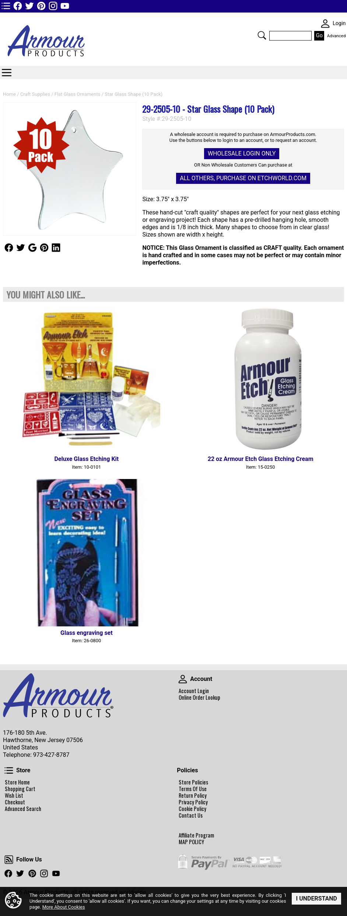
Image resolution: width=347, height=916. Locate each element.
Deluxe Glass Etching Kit (86, 458)
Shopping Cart (20, 789)
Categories (6, 72)
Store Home (17, 782)
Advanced (336, 35)
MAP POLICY (191, 842)
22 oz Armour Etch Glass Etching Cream (260, 458)
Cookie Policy (192, 808)
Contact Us (191, 815)
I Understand (316, 898)
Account (183, 679)
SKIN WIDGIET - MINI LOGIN (325, 23)
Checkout (15, 802)
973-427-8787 (51, 754)
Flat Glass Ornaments (78, 94)
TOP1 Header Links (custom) (6, 6)
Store (9, 770)
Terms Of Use (193, 789)
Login (339, 23)
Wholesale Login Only (242, 153)
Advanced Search (23, 808)
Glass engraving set (86, 632)
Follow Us (9, 248)
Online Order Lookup (199, 697)
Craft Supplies (35, 94)
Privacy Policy (193, 802)
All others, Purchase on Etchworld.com (243, 178)
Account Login (194, 691)
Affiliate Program (196, 835)
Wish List (14, 795)
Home (9, 94)
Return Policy (193, 795)
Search (262, 35)
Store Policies (193, 782)
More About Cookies (63, 907)
